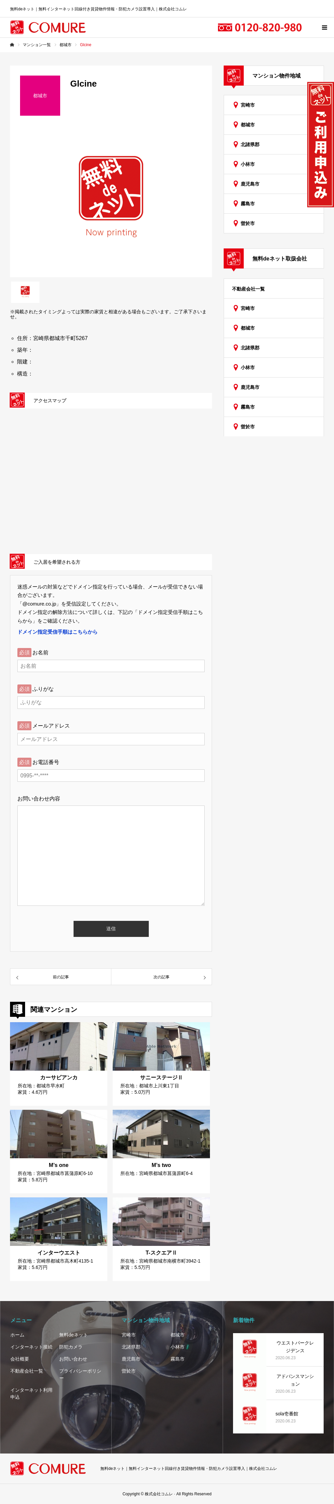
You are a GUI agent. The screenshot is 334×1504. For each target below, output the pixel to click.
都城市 (248, 124)
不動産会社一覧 (248, 289)
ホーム (17, 1334)
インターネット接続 (31, 1347)
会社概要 (19, 1359)
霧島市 (248, 203)
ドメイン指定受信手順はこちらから (57, 632)
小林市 (248, 164)
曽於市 (248, 223)
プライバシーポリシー (80, 1374)
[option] (111, 201)
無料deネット (73, 1334)
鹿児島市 (250, 184)
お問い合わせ (73, 1359)
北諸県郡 (250, 144)
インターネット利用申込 (31, 1393)
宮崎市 (248, 105)
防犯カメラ (71, 1347)
